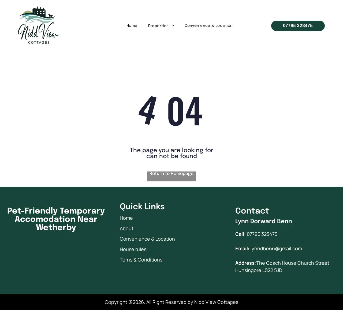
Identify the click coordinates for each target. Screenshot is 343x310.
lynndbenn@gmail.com (276, 248)
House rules (133, 249)
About (126, 228)
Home (126, 218)
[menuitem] (132, 26)
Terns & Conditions (141, 259)
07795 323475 (262, 234)
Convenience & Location (147, 239)
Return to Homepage (171, 173)
